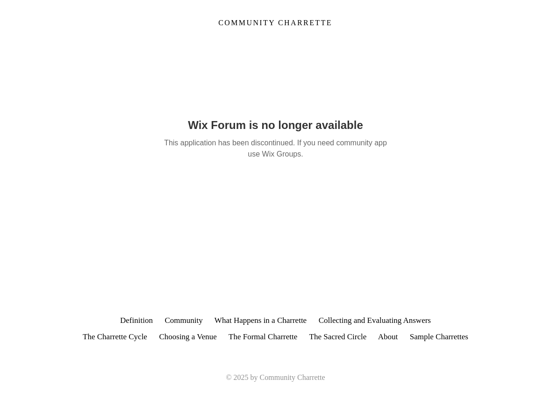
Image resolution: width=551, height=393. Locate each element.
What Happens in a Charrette (261, 320)
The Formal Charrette (263, 336)
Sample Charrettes (439, 336)
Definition (136, 320)
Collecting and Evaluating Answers (375, 320)
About (394, 336)
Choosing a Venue (187, 336)
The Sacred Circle (338, 336)
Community (183, 320)
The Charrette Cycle (115, 336)
